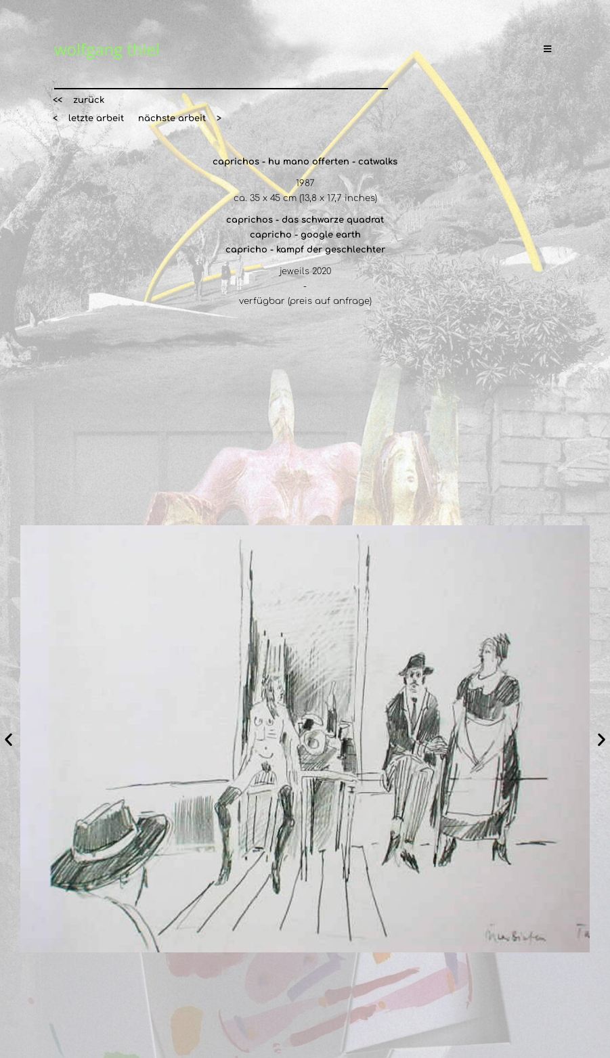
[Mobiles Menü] (550, 49)
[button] (78, 100)
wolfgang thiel (107, 49)
